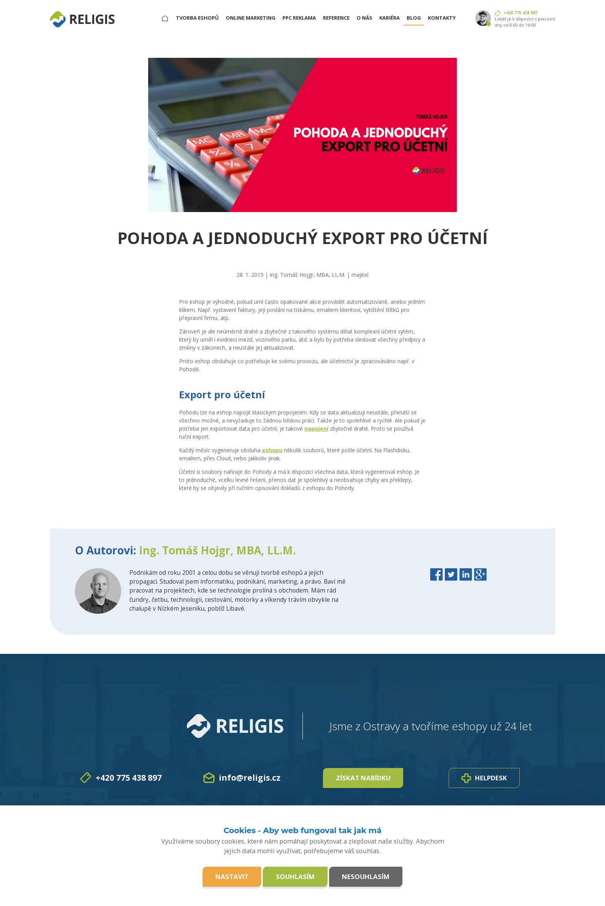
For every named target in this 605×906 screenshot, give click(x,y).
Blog (414, 17)
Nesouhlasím (366, 876)
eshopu (272, 450)
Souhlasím (295, 876)
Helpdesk (484, 778)
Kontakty (442, 17)
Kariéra (389, 17)
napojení (316, 428)
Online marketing (250, 17)
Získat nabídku (363, 777)
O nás (364, 17)
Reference (336, 17)
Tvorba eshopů (197, 17)
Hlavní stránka (168, 17)
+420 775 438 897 (520, 12)
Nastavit (231, 876)
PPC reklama (299, 17)
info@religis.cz (250, 777)
